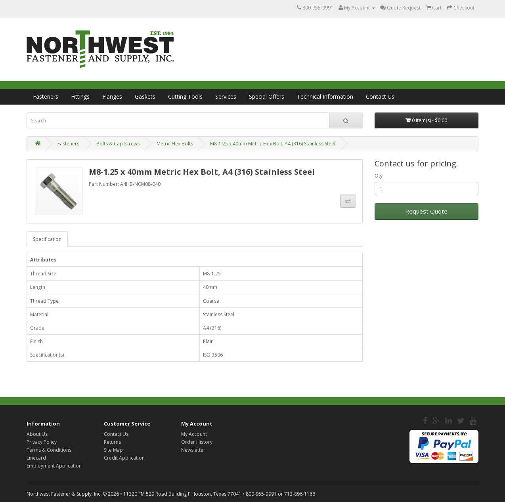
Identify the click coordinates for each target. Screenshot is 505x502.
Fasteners (45, 96)
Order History (196, 442)
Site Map (113, 450)
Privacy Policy (42, 442)
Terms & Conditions (49, 450)
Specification (47, 239)
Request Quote (426, 211)
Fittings (80, 96)
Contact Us (380, 96)
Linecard (36, 457)
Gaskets (145, 96)
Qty (379, 175)
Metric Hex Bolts (175, 143)
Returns (112, 442)
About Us (37, 434)
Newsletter (193, 450)
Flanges (112, 96)
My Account (194, 434)
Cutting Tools (185, 96)
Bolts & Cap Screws (118, 143)
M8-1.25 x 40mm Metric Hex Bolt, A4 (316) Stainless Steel (272, 143)
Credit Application (124, 457)
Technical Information (325, 96)
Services (225, 96)
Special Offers (266, 96)
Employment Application (54, 465)
